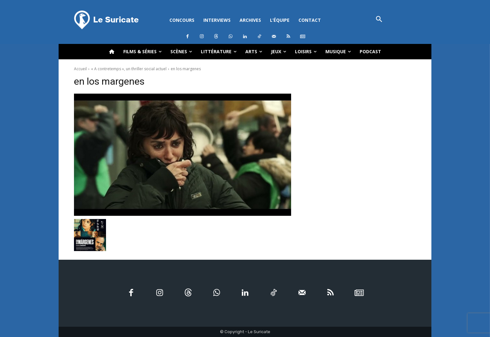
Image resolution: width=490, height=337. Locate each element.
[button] (379, 19)
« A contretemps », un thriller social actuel (129, 69)
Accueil (80, 69)
